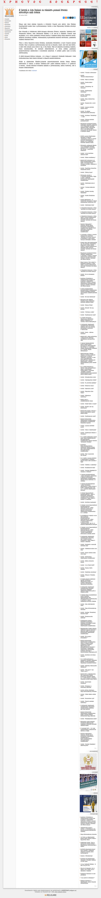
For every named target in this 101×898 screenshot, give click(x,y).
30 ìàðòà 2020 (23, 15)
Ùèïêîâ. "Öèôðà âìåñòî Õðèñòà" (86, 83)
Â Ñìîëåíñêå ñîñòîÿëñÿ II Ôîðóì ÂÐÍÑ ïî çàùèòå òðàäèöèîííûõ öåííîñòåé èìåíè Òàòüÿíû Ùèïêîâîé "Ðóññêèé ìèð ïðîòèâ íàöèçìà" (89, 218)
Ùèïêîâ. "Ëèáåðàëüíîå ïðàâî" (88, 467)
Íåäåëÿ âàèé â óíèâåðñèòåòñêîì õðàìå (87, 400)
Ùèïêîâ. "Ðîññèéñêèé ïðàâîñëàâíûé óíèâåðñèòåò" (88, 557)
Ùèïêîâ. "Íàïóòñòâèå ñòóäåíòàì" (86, 682)
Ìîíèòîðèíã (7, 24)
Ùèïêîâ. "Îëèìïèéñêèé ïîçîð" (87, 698)
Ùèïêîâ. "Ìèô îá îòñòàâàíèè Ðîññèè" (87, 275)
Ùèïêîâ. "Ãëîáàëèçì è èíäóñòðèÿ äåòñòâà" (86, 686)
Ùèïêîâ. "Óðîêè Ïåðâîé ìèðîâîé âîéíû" (88, 695)
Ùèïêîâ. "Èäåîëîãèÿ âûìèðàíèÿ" (88, 572)
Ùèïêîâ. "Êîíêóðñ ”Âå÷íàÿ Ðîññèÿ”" (87, 308)
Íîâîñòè (7, 22)
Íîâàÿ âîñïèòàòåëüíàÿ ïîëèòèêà (89, 834)
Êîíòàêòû (7, 39)
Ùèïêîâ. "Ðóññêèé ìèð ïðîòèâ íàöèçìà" (88, 655)
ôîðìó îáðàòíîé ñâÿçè (60, 892)
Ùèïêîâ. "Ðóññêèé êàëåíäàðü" (88, 502)
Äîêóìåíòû (7, 26)
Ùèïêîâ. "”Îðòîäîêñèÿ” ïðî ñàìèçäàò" (87, 87)
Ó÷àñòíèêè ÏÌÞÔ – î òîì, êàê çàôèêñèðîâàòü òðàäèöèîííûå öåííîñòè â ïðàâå (88, 729)
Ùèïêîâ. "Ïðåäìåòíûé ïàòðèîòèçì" (86, 396)
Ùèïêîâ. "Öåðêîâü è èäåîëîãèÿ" (89, 464)
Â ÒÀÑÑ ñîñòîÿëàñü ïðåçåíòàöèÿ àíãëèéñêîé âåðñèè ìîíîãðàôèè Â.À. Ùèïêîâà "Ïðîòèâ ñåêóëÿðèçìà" (88, 319)
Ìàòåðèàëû (8, 21)
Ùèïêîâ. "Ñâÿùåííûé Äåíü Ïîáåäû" (87, 392)
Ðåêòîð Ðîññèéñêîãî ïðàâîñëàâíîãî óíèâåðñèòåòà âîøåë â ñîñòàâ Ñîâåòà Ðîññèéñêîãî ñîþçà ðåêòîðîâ (88, 714)
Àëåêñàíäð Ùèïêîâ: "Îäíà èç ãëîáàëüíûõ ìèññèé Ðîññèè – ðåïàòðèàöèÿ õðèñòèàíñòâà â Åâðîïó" (88, 844)
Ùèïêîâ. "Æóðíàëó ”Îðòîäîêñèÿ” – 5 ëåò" (89, 116)
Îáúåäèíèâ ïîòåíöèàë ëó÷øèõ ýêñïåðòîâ (88, 874)
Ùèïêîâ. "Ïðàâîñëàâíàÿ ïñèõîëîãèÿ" (86, 91)
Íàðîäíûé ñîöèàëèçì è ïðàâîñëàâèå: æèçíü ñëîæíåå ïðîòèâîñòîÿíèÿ (88, 882)
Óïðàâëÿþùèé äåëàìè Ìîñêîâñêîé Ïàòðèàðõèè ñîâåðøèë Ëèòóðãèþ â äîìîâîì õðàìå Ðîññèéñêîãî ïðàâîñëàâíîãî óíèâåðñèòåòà (88, 623)
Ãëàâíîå (7, 19)
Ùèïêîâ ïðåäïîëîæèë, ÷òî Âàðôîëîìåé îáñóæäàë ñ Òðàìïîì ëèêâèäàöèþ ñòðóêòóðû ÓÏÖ (89, 201)
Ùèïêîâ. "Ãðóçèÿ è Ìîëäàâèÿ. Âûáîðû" (88, 575)
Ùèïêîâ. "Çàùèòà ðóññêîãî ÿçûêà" (87, 426)
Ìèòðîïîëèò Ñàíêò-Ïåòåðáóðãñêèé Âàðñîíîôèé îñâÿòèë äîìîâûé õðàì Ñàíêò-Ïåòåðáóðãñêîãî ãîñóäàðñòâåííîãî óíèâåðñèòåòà (88, 448)
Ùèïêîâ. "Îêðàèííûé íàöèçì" (87, 385)
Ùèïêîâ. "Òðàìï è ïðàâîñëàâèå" (88, 430)
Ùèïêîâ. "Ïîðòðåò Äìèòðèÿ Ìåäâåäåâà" (87, 192)
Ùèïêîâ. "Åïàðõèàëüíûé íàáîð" (88, 315)
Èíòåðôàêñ (34, 70)
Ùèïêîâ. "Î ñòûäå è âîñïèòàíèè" (88, 72)
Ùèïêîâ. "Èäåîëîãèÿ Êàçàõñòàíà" (85, 95)
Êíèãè (6, 35)
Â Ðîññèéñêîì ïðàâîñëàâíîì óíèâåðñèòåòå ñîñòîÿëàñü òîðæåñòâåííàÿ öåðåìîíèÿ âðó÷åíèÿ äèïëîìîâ (87, 707)
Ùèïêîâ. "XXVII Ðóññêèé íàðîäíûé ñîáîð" (87, 154)
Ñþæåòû (7, 28)
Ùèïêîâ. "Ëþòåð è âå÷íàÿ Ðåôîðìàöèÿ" (87, 407)
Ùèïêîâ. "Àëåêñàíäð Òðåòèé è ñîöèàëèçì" (88, 433)
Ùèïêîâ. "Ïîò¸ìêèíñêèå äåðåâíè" (89, 383)
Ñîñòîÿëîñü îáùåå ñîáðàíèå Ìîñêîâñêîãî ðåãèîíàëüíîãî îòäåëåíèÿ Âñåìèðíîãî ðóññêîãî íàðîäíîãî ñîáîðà (88, 723)
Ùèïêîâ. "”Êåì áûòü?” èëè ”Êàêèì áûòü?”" (87, 670)
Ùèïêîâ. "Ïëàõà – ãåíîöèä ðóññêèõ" (87, 333)
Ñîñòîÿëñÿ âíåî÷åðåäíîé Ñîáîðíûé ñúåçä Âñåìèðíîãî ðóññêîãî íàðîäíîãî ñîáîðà (87, 301)
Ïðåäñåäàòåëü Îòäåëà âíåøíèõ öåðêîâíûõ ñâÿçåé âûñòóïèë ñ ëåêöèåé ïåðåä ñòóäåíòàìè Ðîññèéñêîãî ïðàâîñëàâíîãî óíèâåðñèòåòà (88, 631)
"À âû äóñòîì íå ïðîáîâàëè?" (88, 877)
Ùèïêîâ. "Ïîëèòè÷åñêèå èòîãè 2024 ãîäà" (88, 553)
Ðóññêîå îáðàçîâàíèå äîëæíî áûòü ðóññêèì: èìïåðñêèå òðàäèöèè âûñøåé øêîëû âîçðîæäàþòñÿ (88, 851)
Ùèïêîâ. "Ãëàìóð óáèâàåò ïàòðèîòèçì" (87, 702)
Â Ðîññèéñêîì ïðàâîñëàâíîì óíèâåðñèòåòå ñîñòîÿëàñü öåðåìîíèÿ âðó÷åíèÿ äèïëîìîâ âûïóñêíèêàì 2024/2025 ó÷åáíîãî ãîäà (88, 327)
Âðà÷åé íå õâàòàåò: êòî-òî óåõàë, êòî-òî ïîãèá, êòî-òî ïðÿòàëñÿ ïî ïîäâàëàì (88, 869)
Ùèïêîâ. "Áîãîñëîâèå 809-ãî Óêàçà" (88, 183)
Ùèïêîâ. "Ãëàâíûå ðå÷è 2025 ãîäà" (88, 103)
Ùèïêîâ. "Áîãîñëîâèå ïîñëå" (87, 205)
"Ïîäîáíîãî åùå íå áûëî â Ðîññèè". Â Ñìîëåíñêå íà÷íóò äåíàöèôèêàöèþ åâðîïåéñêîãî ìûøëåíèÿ (88, 829)
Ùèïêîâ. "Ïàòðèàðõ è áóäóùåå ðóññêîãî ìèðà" (88, 545)
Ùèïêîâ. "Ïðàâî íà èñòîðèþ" (87, 79)
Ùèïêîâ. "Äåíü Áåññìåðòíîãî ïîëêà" (88, 604)
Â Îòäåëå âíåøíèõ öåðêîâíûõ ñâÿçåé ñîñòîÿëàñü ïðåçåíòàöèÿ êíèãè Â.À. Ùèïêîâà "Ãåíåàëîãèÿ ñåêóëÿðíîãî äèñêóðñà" (88, 581)
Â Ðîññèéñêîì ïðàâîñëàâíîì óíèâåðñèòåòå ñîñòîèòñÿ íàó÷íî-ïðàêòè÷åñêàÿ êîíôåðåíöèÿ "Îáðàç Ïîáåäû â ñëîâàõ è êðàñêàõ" (88, 539)
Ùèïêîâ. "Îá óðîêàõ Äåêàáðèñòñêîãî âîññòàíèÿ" (88, 112)
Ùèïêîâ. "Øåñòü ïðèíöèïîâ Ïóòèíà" (87, 561)
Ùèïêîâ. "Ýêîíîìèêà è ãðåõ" (87, 312)
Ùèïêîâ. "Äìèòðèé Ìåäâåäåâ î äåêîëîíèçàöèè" (88, 744)
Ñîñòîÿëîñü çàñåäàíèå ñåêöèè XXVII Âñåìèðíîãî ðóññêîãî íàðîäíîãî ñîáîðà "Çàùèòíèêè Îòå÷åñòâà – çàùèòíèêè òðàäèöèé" (88, 148)
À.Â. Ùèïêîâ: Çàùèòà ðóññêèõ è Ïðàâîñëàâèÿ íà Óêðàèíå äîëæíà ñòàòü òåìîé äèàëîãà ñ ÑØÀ (88, 460)
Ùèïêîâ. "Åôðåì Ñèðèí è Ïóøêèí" (89, 403)
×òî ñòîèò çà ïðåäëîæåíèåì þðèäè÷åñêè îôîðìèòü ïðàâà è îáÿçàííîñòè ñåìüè (88, 838)
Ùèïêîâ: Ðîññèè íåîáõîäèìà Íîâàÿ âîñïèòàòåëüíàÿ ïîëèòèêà (89, 690)
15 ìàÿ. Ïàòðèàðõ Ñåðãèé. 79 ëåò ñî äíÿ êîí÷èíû (88, 864)
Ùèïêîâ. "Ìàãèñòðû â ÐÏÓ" (87, 388)
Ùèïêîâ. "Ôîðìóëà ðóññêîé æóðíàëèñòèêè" (87, 120)
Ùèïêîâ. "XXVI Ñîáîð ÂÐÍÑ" (88, 565)
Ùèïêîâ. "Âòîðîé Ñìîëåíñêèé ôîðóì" (88, 196)
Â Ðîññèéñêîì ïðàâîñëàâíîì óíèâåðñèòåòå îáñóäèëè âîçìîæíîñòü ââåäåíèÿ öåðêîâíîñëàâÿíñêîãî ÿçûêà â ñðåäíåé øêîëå (88, 589)
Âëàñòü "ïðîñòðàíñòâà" (87, 856)
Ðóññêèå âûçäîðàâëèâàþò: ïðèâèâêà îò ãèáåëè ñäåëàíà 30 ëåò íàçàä (88, 860)
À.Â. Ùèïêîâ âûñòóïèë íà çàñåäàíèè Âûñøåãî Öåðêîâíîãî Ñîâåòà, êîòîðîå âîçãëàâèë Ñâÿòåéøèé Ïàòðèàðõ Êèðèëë (89, 661)
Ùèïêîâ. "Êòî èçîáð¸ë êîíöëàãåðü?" (86, 637)
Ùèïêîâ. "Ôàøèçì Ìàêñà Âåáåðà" (86, 568)
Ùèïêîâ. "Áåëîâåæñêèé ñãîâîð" (89, 380)
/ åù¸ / (95, 748)
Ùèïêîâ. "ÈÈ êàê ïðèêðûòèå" (88, 296)
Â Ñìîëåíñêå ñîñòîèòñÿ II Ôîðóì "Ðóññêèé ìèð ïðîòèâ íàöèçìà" (89, 208)
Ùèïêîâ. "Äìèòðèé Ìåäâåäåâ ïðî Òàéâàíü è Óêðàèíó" (88, 471)
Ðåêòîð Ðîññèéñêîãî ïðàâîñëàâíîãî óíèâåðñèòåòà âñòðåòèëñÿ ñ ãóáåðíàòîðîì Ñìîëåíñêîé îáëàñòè (88, 421)
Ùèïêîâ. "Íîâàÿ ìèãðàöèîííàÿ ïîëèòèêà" (88, 99)
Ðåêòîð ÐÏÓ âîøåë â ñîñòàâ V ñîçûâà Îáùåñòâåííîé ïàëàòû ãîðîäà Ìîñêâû (88, 412)
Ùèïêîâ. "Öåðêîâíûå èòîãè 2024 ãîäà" (89, 549)
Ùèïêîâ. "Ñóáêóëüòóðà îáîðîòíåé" (87, 617)
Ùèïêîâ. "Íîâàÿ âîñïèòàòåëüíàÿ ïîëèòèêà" (88, 609)
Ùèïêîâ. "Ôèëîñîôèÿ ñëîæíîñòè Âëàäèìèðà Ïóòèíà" (88, 169)
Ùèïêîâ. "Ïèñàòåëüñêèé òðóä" (88, 377)
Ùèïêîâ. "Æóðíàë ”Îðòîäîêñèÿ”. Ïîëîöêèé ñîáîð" (88, 613)
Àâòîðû (7, 33)
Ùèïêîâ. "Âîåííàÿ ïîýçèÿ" (87, 172)
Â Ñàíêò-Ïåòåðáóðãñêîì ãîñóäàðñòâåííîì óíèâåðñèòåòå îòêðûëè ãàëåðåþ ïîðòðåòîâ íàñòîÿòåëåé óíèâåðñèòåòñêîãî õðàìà (89, 291)
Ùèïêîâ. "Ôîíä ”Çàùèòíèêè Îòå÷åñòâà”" (87, 454)
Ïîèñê (6, 37)
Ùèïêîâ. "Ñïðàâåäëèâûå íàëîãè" (89, 718)
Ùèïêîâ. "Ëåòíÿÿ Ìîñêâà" (87, 305)
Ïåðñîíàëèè (8, 32)
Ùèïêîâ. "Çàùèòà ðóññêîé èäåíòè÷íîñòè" (87, 108)
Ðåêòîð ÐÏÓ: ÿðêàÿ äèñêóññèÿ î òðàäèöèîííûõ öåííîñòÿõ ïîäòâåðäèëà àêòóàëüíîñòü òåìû (89, 338)
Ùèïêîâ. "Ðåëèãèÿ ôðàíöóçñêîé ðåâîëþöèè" (89, 666)
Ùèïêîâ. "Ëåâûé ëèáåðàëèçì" (88, 157)
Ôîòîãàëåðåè (8, 30)
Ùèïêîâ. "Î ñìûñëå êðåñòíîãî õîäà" (88, 188)
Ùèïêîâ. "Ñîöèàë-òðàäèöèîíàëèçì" (87, 76)
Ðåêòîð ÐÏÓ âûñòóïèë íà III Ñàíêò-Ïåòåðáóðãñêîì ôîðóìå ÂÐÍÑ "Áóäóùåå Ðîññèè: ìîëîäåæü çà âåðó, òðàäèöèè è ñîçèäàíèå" (89, 163)
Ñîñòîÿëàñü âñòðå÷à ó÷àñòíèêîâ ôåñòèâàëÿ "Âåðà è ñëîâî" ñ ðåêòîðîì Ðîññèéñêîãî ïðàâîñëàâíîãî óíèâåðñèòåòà (88, 178)
